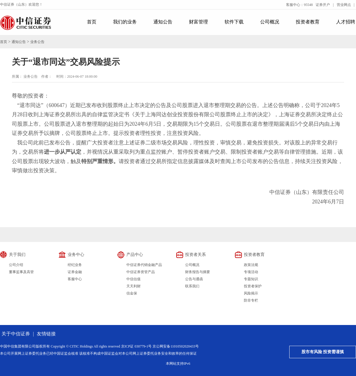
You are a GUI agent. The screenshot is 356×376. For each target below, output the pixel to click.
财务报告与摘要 (197, 272)
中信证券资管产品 (140, 272)
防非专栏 (251, 300)
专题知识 (251, 279)
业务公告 (37, 42)
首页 (91, 21)
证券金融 (75, 272)
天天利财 (133, 286)
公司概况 (269, 21)
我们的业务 (125, 21)
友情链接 (46, 333)
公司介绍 (16, 265)
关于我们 (17, 254)
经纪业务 (75, 265)
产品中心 (134, 254)
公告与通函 (194, 279)
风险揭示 (251, 293)
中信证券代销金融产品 (144, 265)
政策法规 (251, 265)
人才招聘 (345, 21)
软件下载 (234, 21)
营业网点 (344, 5)
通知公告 (162, 21)
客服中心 (75, 279)
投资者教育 (308, 21)
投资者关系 (195, 254)
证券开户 (323, 5)
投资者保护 (253, 286)
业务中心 (76, 254)
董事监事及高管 (21, 272)
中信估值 (133, 279)
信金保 (131, 293)
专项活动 (251, 272)
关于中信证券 (15, 333)
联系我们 (192, 286)
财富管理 (198, 21)
